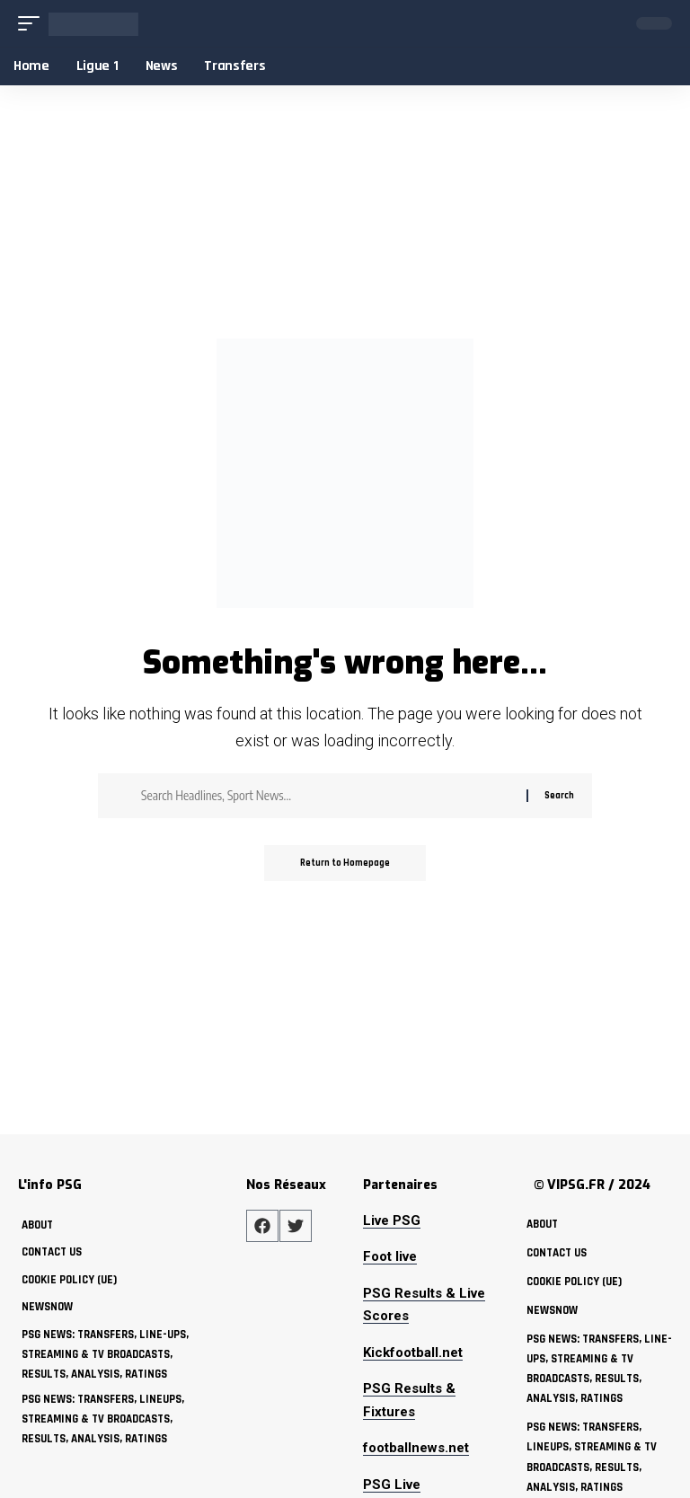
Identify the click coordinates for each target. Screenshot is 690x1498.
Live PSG (391, 1220)
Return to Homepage (345, 863)
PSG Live (391, 1484)
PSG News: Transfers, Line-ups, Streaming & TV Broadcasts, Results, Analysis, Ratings (105, 1354)
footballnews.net (416, 1448)
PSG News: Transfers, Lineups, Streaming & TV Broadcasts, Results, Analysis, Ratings (103, 1419)
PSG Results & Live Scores (424, 1305)
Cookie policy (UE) (69, 1280)
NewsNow (47, 1307)
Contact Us (52, 1252)
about (37, 1225)
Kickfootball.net (413, 1352)
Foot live (390, 1256)
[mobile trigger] (33, 24)
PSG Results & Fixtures (409, 1400)
